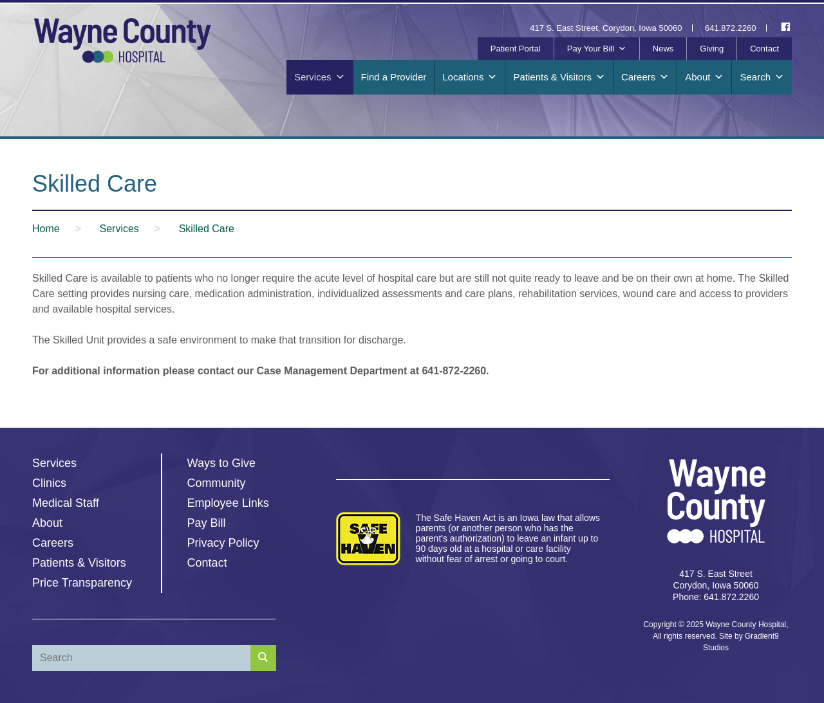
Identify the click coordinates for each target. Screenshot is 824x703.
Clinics (49, 483)
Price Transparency (82, 582)
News (663, 48)
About (704, 77)
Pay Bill (206, 522)
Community (216, 483)
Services (319, 77)
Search (762, 77)
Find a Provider (394, 76)
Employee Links (228, 503)
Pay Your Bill (596, 48)
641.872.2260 (730, 28)
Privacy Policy (223, 542)
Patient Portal (516, 48)
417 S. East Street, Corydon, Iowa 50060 (606, 28)
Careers (645, 77)
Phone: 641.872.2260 (716, 597)
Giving (712, 48)
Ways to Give (221, 463)
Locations (469, 77)
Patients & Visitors (558, 77)
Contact (764, 48)
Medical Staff (65, 503)
